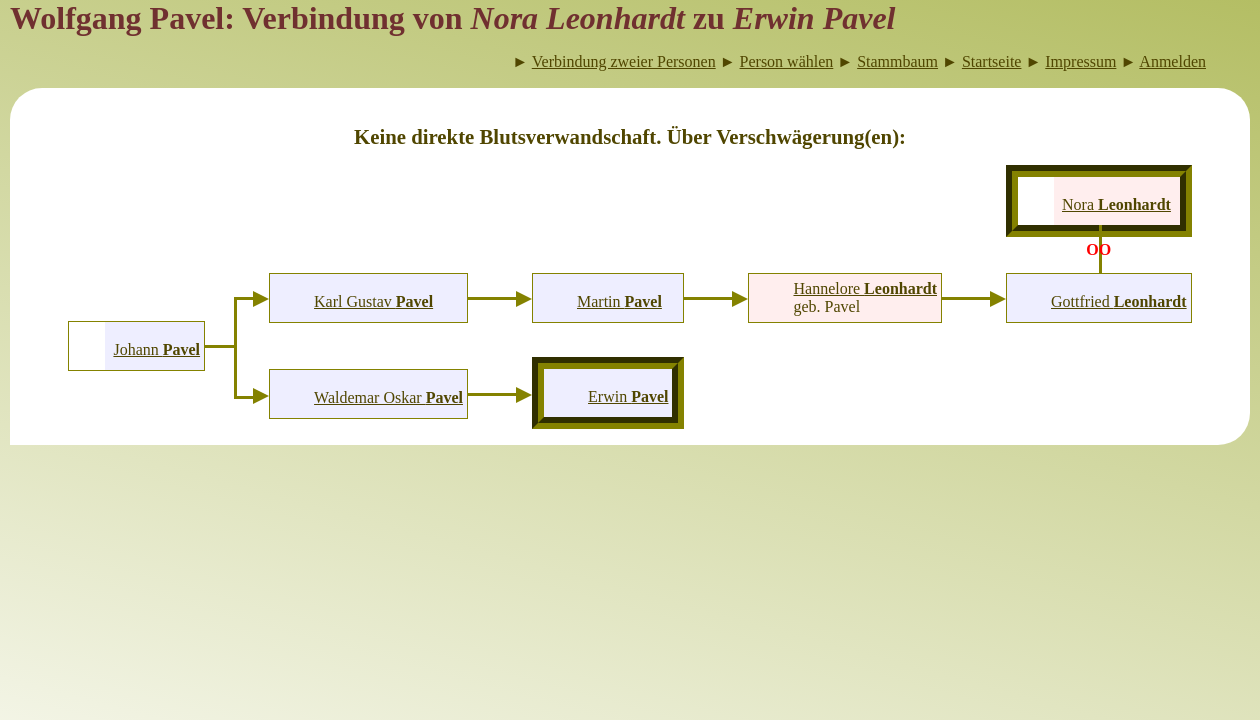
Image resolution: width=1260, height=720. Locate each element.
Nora (1116, 204)
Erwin (628, 396)
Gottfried (1119, 301)
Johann (156, 349)
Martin (619, 301)
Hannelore (865, 288)
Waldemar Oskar (388, 397)
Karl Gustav (373, 301)
